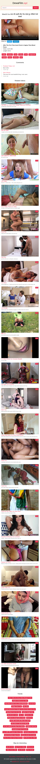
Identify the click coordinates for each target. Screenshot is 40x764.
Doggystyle (32, 54)
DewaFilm (20, 3)
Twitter (9, 41)
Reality (4, 57)
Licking (21, 54)
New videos (12, 756)
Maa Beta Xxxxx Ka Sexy (13, 712)
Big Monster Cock (12, 715)
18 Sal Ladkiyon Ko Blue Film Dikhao (14, 726)
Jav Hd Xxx (22, 750)
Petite (3, 54)
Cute (15, 54)
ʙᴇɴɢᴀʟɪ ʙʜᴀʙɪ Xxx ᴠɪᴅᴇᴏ (28, 735)
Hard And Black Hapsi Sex (12, 735)
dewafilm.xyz (15, 761)
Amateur (9, 54)
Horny (9, 57)
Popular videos (21, 756)
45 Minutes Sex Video (30, 737)
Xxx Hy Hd (32, 703)
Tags (27, 756)
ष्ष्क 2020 (25, 706)
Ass (21, 57)
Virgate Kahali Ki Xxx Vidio (20, 700)
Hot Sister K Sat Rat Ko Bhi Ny (19, 723)
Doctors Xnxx (29, 715)
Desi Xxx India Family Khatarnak (13, 737)
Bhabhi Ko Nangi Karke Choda (16, 717)
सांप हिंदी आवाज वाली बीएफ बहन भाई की (20, 720)
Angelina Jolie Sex (31, 726)
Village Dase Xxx (16, 706)
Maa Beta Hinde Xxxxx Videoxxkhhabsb (16, 703)
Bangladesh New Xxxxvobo (20, 729)
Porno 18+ (30, 747)
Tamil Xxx (29, 717)
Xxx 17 (21, 715)
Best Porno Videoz (20, 747)
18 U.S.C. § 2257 (24, 761)
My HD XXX (10, 747)
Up (30, 756)
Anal (26, 54)
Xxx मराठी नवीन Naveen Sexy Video (12, 732)
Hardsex (15, 57)
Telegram (16, 41)
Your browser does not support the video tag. (20, 29)
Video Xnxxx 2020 (11, 750)
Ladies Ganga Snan (28, 712)
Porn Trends (30, 750)
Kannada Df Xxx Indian (30, 732)
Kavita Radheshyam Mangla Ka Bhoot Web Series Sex (20, 709)
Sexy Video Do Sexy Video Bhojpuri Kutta (19, 697)
